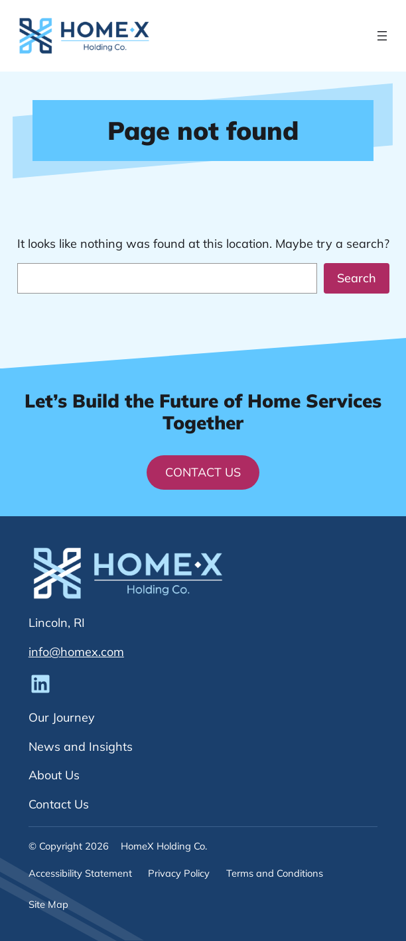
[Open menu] (382, 36)
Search (356, 278)
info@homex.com (76, 651)
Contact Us (203, 472)
